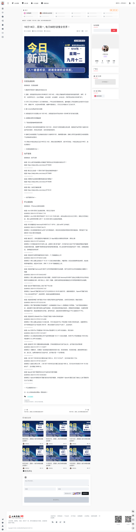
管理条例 (59, 516)
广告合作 (66, 516)
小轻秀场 (86, 516)
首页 (25, 20)
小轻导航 (19, 528)
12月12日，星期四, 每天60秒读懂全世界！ (80, 440)
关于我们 (73, 516)
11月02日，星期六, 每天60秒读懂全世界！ (56, 464)
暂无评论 (28, 471)
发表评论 (85, 493)
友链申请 (53, 516)
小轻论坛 (47, 31)
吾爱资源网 (94, 516)
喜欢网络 (36, 392)
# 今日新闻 (30, 396)
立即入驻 (113, 10)
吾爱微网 (80, 516)
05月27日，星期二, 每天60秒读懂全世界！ (56, 440)
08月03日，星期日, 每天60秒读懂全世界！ (32, 440)
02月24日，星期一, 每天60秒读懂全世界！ (32, 464)
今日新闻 (29, 20)
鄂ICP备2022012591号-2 (27, 528)
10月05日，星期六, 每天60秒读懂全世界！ (80, 464)
